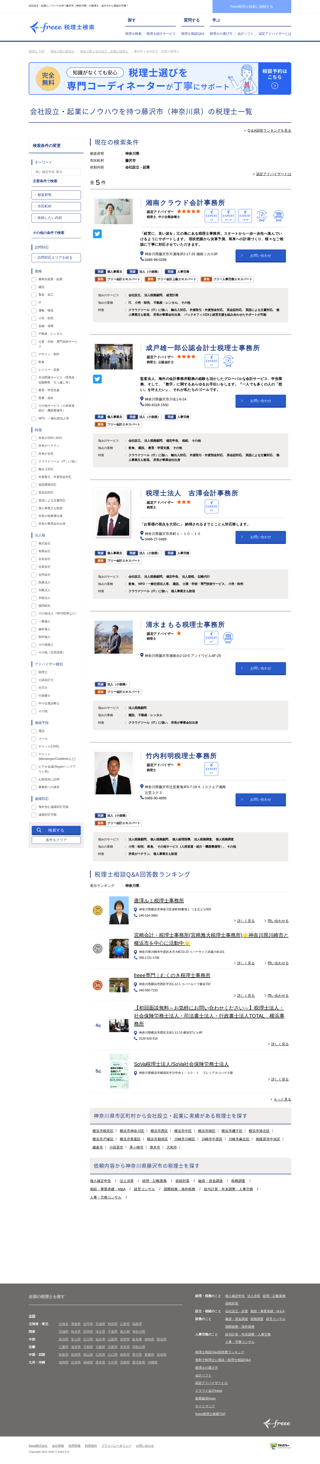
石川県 (88, 1339)
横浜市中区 (183, 1131)
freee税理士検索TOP (210, 1414)
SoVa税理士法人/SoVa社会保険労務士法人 (181, 1064)
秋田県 (113, 1324)
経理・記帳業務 (154, 1181)
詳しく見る (246, 921)
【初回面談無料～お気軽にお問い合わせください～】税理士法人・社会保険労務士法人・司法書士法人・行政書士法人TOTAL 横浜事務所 (209, 1016)
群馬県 (88, 1332)
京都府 (88, 1347)
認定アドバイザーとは (275, 33)
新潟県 (63, 1339)
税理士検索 (133, 33)
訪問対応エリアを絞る (55, 257)
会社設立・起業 (236, 1311)
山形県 (125, 1324)
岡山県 (88, 1355)
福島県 (137, 1324)
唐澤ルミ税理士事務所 (159, 900)
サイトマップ (205, 1406)
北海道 (63, 1324)
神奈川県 (138, 1332)
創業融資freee (205, 1398)
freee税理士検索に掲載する (252, 6)
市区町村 (45, 206)
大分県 (113, 1362)
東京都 (125, 1332)
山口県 (113, 1355)
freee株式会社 (38, 1446)
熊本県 (100, 1362)
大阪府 (100, 1347)
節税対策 (183, 1181)
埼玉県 (100, 1332)
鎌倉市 (97, 1147)
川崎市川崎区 (184, 1139)
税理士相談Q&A (192, 33)
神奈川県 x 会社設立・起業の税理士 (104, 51)
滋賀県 (76, 1347)
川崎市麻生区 (239, 1139)
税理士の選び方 (221, 33)
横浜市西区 (159, 1131)
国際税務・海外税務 (179, 1189)
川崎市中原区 (212, 1139)
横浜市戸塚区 (103, 1139)
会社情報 (58, 1446)
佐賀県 (76, 1362)
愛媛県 (149, 1355)
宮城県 (100, 1324)
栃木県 (76, 1332)
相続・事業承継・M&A (108, 1189)
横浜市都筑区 (157, 1139)
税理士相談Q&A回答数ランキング (219, 1352)
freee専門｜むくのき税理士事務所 (172, 975)
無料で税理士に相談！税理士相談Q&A (223, 1360)
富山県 (76, 1339)
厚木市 (155, 1147)
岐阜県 (137, 1339)
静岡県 (149, 1339)
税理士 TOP (37, 51)
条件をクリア (56, 840)
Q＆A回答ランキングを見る (269, 130)
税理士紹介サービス (161, 33)
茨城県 (63, 1332)
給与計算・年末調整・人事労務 (228, 1189)
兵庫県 (113, 1347)
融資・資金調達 (210, 1181)
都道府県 (45, 195)
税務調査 (238, 1181)
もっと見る (282, 1099)
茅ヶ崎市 (137, 1147)
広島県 (100, 1355)
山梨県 (113, 1339)
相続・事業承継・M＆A (267, 1311)
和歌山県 (138, 1347)
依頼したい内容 (50, 218)
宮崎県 (125, 1362)
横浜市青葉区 (130, 1139)
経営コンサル (144, 1189)
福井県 (100, 1339)
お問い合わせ (260, 255)
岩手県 (88, 1324)
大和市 (171, 1147)
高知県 (161, 1355)
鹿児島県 (138, 1362)
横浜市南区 (207, 1131)
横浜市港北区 (259, 1131)
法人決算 (127, 1181)
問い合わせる (278, 921)
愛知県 (161, 1339)
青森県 (76, 1324)
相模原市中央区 (268, 1139)
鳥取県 (63, 1355)
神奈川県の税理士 (62, 51)
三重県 (63, 1347)
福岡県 (63, 1362)
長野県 (125, 1339)
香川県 (137, 1355)
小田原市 (116, 1147)
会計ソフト (246, 33)
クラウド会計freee (208, 1391)
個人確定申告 (100, 1181)
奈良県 (125, 1347)
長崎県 (88, 1362)
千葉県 (113, 1332)
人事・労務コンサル (106, 1197)
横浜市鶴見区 (103, 1131)
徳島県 (125, 1355)
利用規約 (91, 1446)
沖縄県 (153, 1362)
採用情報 (74, 1446)
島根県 (76, 1355)
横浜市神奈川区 (132, 1131)
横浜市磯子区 (232, 1131)
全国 (32, 1316)
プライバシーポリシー (117, 1446)
